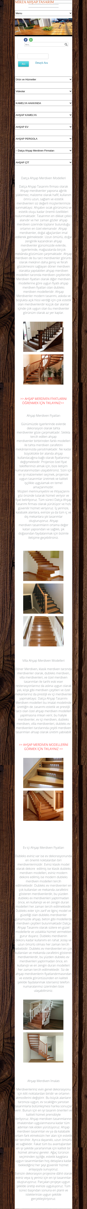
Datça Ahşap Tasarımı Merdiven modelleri (41, 700)
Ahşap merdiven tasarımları (43, 1129)
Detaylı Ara (41, 62)
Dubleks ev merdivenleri (50, 885)
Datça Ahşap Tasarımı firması (39, 186)
